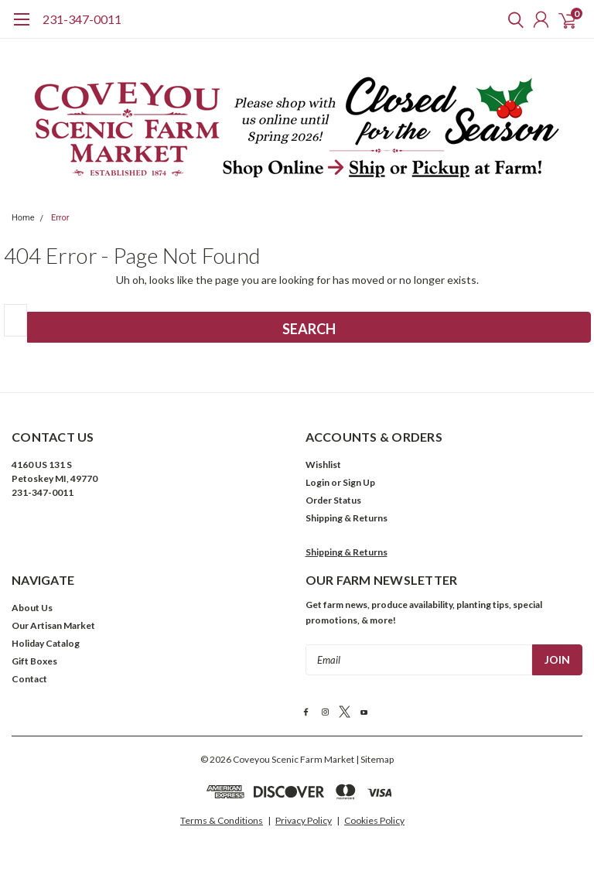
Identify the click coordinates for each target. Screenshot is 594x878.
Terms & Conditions (221, 820)
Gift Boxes (34, 661)
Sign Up (359, 482)
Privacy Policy (303, 820)
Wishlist (323, 464)
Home (23, 218)
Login (317, 482)
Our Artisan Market (53, 625)
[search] (512, 19)
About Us (32, 607)
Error (60, 218)
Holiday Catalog (46, 643)
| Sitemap (375, 759)
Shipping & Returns (346, 518)
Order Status (333, 500)
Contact (29, 679)
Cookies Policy (374, 820)
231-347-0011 (82, 19)
